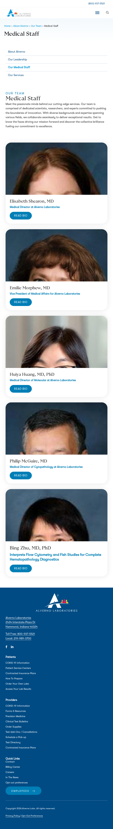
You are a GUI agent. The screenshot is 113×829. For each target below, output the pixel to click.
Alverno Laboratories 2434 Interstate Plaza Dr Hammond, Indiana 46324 (22, 622)
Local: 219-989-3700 (18, 638)
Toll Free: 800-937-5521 (20, 633)
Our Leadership (17, 59)
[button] (107, 12)
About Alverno (16, 51)
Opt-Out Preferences (32, 815)
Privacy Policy (13, 815)
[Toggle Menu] (97, 12)
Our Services (16, 75)
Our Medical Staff (19, 67)
